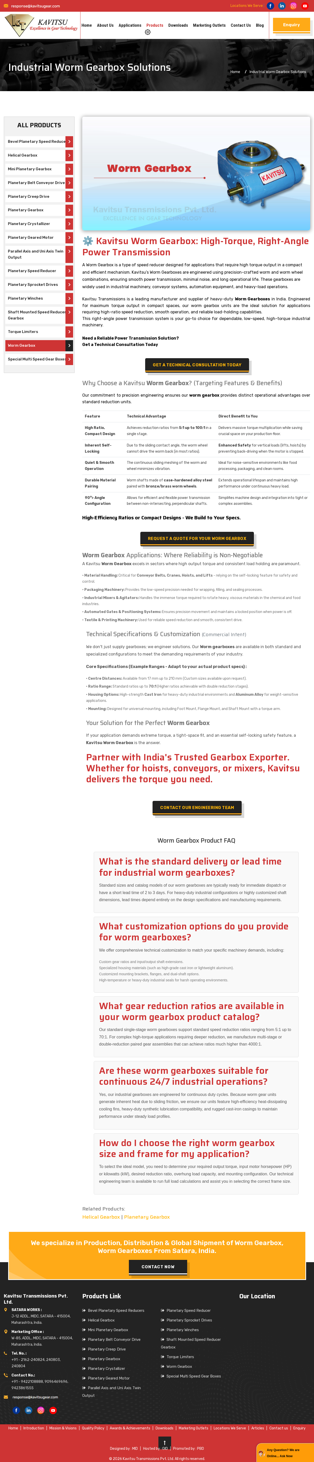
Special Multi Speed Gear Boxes (37, 359)
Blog (260, 25)
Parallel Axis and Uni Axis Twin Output (35, 254)
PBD (200, 1448)
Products (154, 25)
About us (105, 25)
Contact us (241, 25)
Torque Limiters (23, 331)
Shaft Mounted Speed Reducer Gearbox (37, 315)
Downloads (178, 25)
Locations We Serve (246, 6)
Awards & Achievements (130, 1428)
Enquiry (299, 1428)
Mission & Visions (63, 1428)
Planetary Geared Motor (31, 237)
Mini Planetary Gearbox (29, 169)
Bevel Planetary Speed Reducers (39, 141)
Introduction (33, 1428)
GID (165, 1448)
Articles (257, 1428)
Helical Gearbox (22, 155)
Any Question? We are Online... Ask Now (283, 1453)
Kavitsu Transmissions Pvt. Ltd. (148, 1459)
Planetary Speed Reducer (32, 271)
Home (86, 25)
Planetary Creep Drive (28, 196)
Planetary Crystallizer (29, 223)
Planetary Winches (25, 298)
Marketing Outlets (209, 25)
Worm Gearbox (21, 345)
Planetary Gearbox (25, 210)
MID (135, 1448)
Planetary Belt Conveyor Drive (36, 182)
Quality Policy (93, 1428)
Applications (130, 25)
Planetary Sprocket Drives (33, 284)
